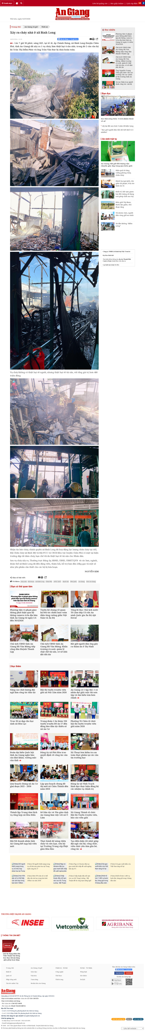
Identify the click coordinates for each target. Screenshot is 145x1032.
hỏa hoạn (31, 581)
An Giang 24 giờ (31, 27)
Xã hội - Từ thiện (86, 968)
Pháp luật (83, 972)
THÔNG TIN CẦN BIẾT (11, 935)
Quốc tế (8, 976)
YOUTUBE (128, 973)
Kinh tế (8, 972)
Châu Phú (49, 581)
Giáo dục (34, 972)
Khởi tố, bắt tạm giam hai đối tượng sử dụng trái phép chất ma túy (125, 193)
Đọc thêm (16, 666)
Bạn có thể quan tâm (21, 586)
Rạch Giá (66, 581)
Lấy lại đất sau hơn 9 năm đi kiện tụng (117, 126)
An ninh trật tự (109, 139)
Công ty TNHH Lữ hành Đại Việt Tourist (116, 251)
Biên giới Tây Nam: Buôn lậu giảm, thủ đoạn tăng (124, 204)
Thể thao (58, 976)
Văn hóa (34, 976)
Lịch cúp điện (132, 3)
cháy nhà (24, 581)
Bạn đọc (106, 93)
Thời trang (59, 979)
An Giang (82, 581)
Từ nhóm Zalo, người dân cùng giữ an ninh (125, 214)
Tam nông (34, 979)
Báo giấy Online (117, 3)
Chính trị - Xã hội (61, 968)
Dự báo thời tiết (108, 255)
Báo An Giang (91, 581)
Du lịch (82, 979)
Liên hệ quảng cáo (100, 3)
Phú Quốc (73, 581)
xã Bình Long (39, 581)
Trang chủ (16, 27)
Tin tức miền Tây (12, 983)
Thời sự (45, 27)
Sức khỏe (83, 976)
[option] (28, 922)
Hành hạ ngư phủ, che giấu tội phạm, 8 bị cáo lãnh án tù (125, 183)
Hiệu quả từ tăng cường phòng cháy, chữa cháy (123, 172)
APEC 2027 (57, 581)
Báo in (129, 1019)
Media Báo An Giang (38, 983)
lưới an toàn (110, 265)
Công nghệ (59, 972)
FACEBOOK (119, 973)
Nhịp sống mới (11, 979)
